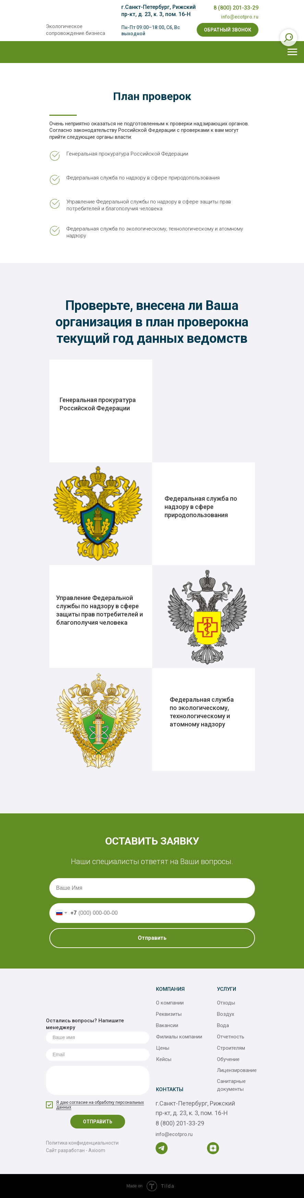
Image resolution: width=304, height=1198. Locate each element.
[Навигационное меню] (292, 52)
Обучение (228, 1059)
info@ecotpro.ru (239, 17)
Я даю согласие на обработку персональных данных (100, 1105)
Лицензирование (237, 1070)
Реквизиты (169, 1014)
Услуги (226, 989)
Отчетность (230, 1037)
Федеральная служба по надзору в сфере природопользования (201, 507)
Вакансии (167, 1025)
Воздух (225, 1014)
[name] (97, 1038)
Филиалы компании (179, 1037)
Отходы (226, 1003)
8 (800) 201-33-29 (236, 7)
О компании (170, 1003)
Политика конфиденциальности (82, 1143)
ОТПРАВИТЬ (97, 1121)
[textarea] (97, 1080)
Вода (223, 1025)
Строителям (231, 1048)
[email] (97, 1055)
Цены (162, 1048)
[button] (227, 30)
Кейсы (163, 1059)
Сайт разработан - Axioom (75, 1150)
